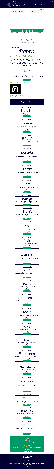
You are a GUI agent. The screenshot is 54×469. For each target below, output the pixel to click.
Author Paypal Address (15, 96)
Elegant (24, 30)
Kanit (27, 311)
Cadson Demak (24, 82)
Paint (27, 39)
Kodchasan (27, 298)
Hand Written (35, 30)
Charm (27, 398)
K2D (27, 327)
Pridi (27, 183)
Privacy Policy (37, 463)
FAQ (38, 3)
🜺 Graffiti (27, 40)
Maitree (27, 254)
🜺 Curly (24, 32)
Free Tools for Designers (31, 463)
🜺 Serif (33, 42)
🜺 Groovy (23, 40)
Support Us (41, 3)
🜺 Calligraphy (35, 34)
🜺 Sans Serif (33, 40)
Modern (20, 39)
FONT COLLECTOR (17, 3)
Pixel (30, 39)
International (40, 30)
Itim (27, 340)
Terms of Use (43, 463)
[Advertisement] (27, 21)
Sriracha (27, 152)
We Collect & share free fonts (16, 6)
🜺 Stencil (27, 42)
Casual (17, 30)
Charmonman (27, 381)
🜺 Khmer (39, 34)
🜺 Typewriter (24, 42)
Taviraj (27, 123)
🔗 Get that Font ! (26, 79)
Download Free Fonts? (24, 4)
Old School (24, 39)
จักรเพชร (27, 51)
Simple (33, 39)
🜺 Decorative (40, 32)
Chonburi (26, 367)
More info (27, 114)
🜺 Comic (17, 32)
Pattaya (27, 199)
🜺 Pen (34, 37)
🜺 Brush (34, 32)
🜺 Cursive (24, 34)
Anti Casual (13, 30)
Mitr (27, 225)
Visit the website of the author (17, 95)
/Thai (18, 47)
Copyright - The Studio (27, 464)
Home (10, 463)
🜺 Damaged (13, 34)
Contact (32, 3)
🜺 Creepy (12, 32)
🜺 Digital (20, 40)
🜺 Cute (17, 34)
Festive (28, 30)
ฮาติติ (27, 425)
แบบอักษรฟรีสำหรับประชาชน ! (26, 56)
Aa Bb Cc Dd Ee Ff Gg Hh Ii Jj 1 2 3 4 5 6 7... (27, 113)
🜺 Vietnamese (40, 37)
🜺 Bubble (28, 32)
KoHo (27, 284)
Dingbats (20, 30)
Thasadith (27, 110)
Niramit (27, 211)
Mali (27, 240)
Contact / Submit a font (18, 463)
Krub (26, 270)
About (28, 3)
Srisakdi (27, 138)
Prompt (26, 168)
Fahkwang (27, 354)
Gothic (31, 30)
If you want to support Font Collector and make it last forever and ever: (27, 443)
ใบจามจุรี (27, 411)
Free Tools (35, 3)
